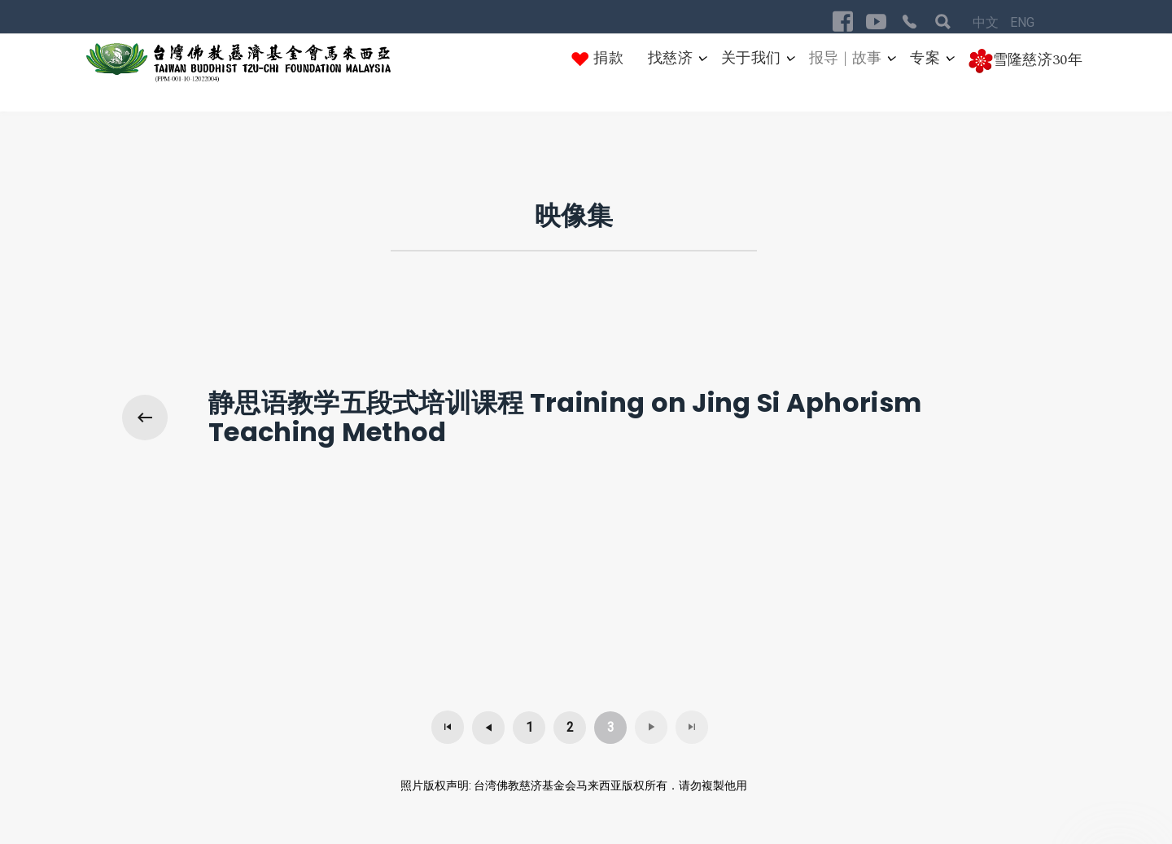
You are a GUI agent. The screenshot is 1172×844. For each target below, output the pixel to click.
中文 (987, 22)
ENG (1022, 22)
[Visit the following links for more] (843, 21)
